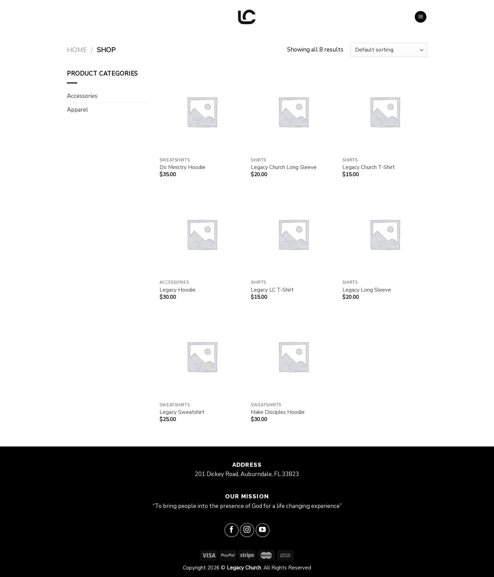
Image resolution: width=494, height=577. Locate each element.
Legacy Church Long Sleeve (284, 167)
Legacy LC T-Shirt (272, 290)
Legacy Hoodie (178, 290)
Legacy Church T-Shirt (368, 167)
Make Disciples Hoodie (278, 412)
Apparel (77, 110)
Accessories (82, 96)
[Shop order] (389, 50)
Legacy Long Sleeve (366, 290)
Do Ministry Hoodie (182, 167)
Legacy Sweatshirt (182, 412)
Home (77, 50)
